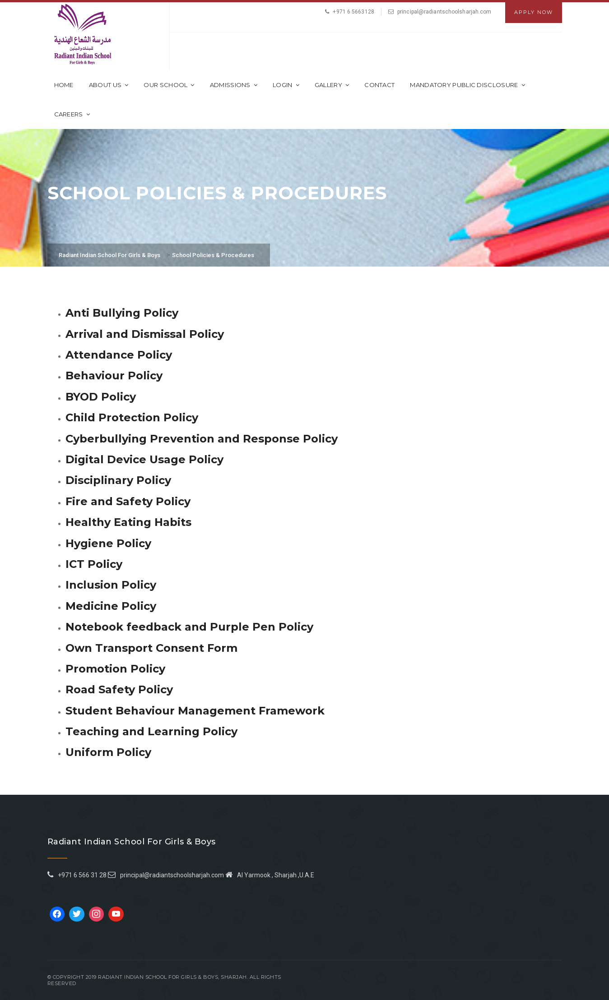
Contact (379, 84)
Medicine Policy (110, 606)
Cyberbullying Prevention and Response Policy (201, 438)
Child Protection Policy (131, 417)
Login (286, 84)
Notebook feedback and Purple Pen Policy (189, 626)
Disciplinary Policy (118, 480)
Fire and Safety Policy (128, 501)
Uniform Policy (108, 752)
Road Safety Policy (119, 689)
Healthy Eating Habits (128, 522)
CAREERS (72, 114)
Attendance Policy (118, 354)
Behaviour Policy (114, 375)
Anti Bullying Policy (121, 312)
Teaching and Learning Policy (151, 731)
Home (64, 84)
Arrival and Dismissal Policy (144, 334)
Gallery (332, 84)
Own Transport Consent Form (151, 647)
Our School (169, 84)
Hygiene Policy (108, 543)
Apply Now (533, 12)
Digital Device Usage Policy (144, 459)
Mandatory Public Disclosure (467, 84)
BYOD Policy (100, 396)
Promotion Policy (115, 668)
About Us (109, 84)
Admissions (233, 84)
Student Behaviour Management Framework (195, 710)
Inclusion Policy (110, 584)
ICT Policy (93, 564)
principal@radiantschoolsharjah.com (444, 12)
